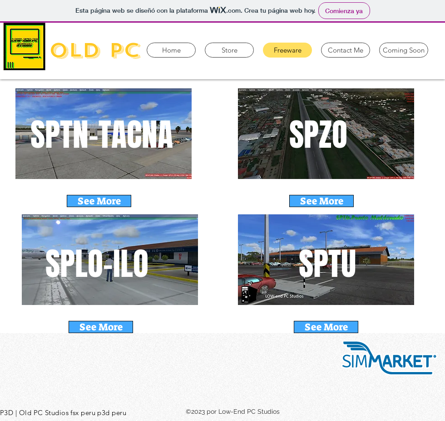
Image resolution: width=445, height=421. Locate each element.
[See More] (99, 201)
